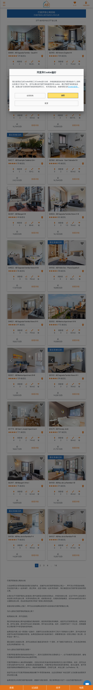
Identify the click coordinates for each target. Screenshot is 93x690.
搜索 (11, 687)
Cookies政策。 (73, 87)
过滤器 (35, 687)
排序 (58, 687)
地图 (81, 687)
